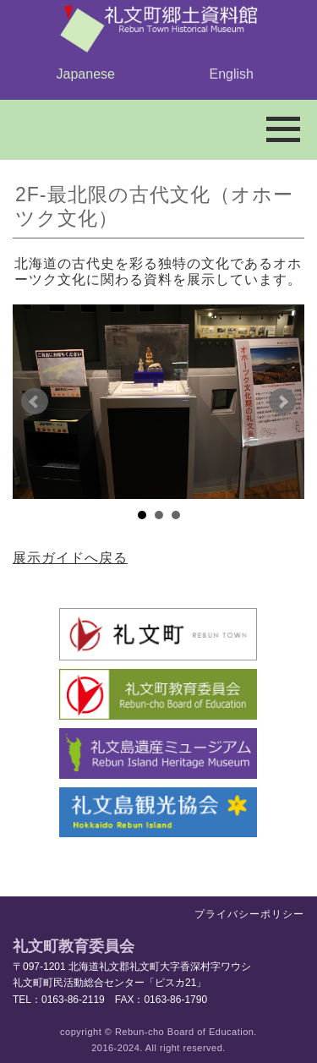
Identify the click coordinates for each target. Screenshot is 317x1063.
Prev (34, 401)
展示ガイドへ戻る (70, 558)
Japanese (86, 74)
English (232, 74)
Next (282, 401)
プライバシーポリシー (249, 914)
